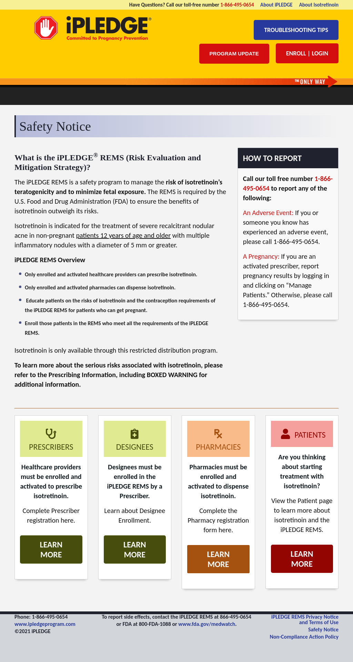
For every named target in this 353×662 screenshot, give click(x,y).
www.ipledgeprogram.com (44, 624)
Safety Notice (323, 629)
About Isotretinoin (319, 5)
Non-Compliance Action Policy (304, 636)
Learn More (51, 549)
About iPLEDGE (276, 5)
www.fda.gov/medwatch (206, 624)
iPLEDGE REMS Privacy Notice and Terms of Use (305, 619)
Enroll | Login (307, 53)
